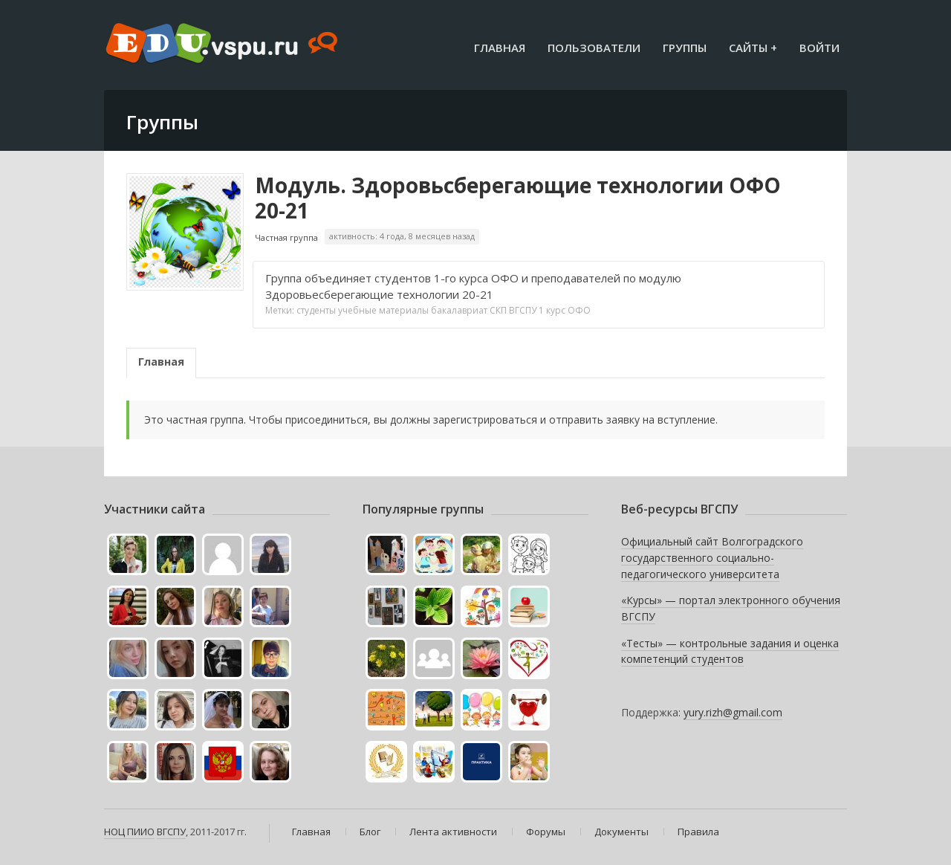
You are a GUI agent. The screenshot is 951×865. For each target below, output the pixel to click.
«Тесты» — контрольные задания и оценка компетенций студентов (730, 651)
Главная (499, 47)
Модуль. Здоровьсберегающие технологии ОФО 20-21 (518, 197)
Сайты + (753, 47)
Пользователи (594, 47)
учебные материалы (383, 310)
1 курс (552, 310)
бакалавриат (459, 310)
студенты (316, 310)
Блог (370, 831)
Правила (698, 831)
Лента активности (453, 831)
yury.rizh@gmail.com (733, 712)
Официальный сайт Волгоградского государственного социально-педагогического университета (712, 557)
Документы (621, 831)
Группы (685, 47)
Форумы (545, 831)
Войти (819, 47)
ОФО (579, 310)
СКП (498, 310)
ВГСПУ (522, 310)
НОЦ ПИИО (129, 831)
